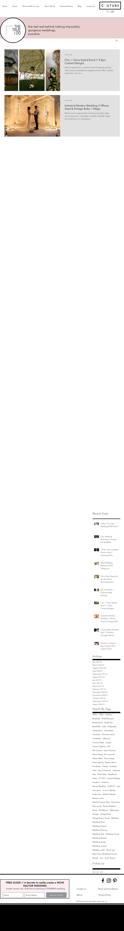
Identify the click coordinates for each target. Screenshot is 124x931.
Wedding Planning (99, 830)
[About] (79, 894)
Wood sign (110, 850)
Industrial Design (113, 778)
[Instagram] (109, 880)
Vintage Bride (105, 814)
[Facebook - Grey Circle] (93, 872)
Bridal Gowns (97, 722)
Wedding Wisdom (99, 838)
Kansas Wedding (99, 786)
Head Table (102, 774)
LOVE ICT (111, 786)
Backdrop (96, 718)
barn (102, 858)
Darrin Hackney (110, 750)
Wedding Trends (112, 834)
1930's (101, 714)
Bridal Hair (109, 722)
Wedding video (98, 850)
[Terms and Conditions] (108, 888)
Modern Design (109, 794)
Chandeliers (108, 730)
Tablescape (114, 810)
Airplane (108, 714)
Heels (94, 778)
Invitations (105, 782)
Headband (112, 774)
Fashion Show (110, 762)
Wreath (95, 858)
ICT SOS (101, 778)
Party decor (115, 802)
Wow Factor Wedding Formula (104, 854)
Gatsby (105, 766)
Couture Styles (98, 742)
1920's (94, 714)
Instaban (95, 782)
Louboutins (96, 794)
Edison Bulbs (97, 758)
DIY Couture (97, 750)
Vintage (95, 814)
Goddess (113, 766)
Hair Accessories (104, 770)
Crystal (108, 742)
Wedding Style (98, 834)
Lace (118, 786)
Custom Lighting (99, 746)
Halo (94, 774)
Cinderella (96, 738)
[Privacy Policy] (104, 894)
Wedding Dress (98, 822)
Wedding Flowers (99, 826)
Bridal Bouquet (108, 718)
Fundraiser (96, 766)
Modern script (98, 798)
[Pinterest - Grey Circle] (101, 872)
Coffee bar (106, 738)
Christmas (96, 734)
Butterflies (96, 726)
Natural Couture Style (101, 802)
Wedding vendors (99, 846)
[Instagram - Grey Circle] (97, 872)
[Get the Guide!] (56, 895)
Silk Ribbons (103, 810)
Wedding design (99, 842)
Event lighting (98, 762)
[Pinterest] (115, 880)
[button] (116, 40)
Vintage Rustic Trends (101, 818)
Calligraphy (112, 726)
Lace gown (96, 790)
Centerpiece (97, 730)
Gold (94, 770)
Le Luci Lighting (109, 790)
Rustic (94, 810)
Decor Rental (97, 754)
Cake (104, 726)
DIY (108, 746)
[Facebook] (103, 880)
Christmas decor (108, 734)
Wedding (115, 818)
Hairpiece (116, 770)
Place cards (96, 806)
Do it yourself (109, 754)
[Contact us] (81, 888)
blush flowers (110, 858)
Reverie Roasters (109, 806)
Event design (109, 758)
